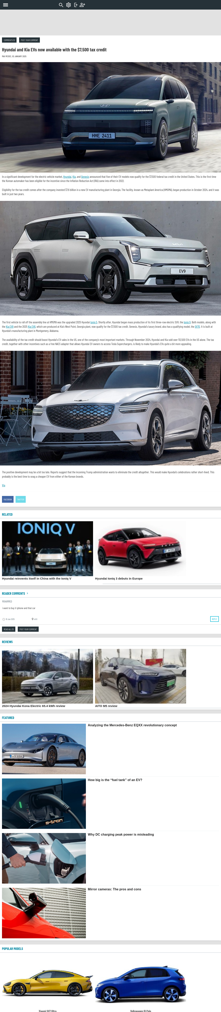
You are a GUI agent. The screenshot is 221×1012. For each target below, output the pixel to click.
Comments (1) (9, 40)
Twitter (20, 499)
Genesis (85, 176)
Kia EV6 (31, 326)
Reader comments (15, 593)
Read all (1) (9, 629)
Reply (214, 619)
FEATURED (8, 718)
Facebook (8, 499)
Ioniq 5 (93, 322)
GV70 (197, 326)
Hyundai (67, 176)
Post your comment (29, 40)
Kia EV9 (9, 326)
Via (3, 485)
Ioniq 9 (187, 322)
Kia (74, 176)
